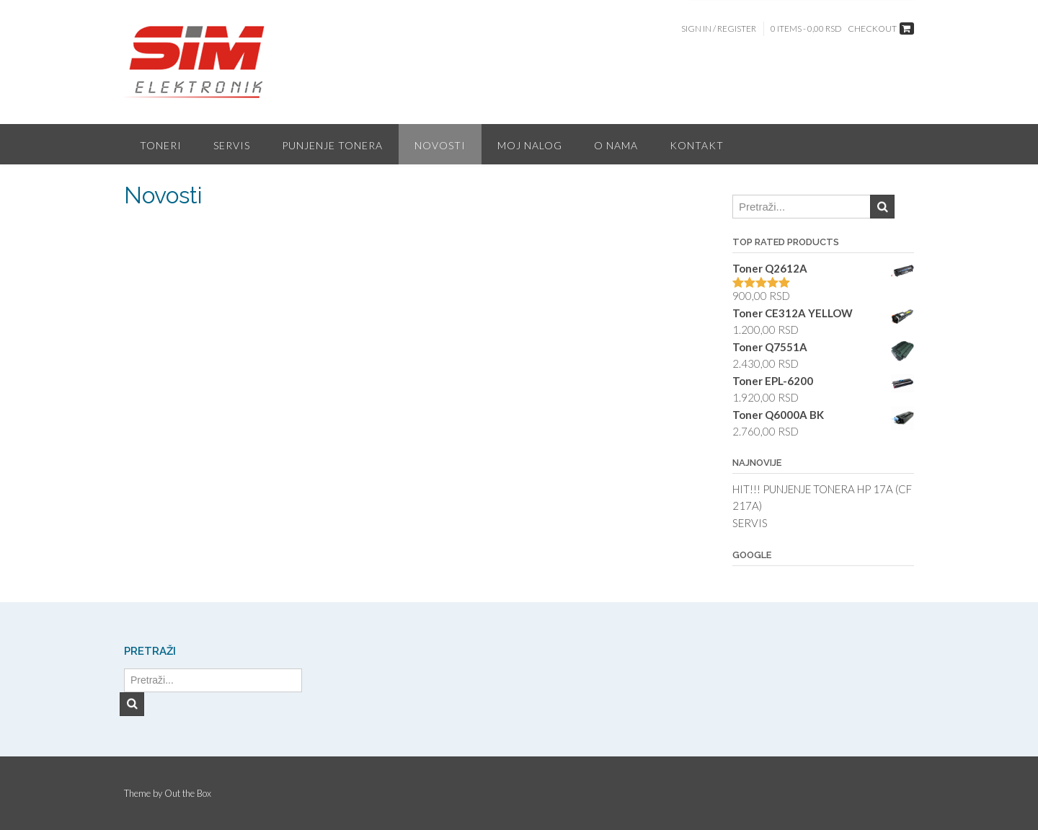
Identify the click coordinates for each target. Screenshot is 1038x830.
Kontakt (697, 145)
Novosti (440, 145)
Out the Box (187, 793)
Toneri (161, 145)
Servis (231, 145)
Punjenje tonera (332, 145)
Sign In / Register (718, 28)
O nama (616, 145)
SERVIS (750, 522)
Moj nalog (529, 145)
